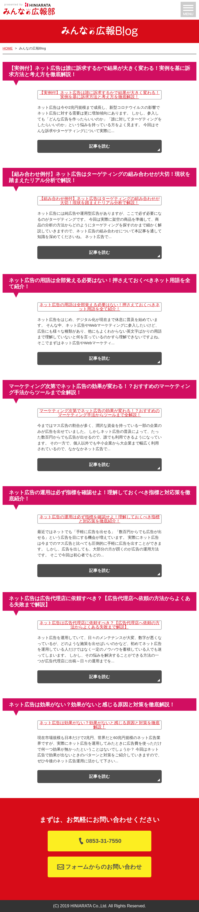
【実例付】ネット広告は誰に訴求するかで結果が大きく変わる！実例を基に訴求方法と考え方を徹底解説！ (99, 94)
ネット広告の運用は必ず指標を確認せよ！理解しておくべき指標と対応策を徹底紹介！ (99, 519)
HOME (8, 48)
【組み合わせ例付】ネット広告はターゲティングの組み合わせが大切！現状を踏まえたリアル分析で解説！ (99, 200)
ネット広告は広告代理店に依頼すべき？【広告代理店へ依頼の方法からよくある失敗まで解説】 (99, 625)
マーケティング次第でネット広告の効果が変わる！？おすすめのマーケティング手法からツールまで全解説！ (99, 412)
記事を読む (99, 146)
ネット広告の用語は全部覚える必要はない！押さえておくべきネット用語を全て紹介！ (99, 307)
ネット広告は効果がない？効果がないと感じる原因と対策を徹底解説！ (99, 725)
